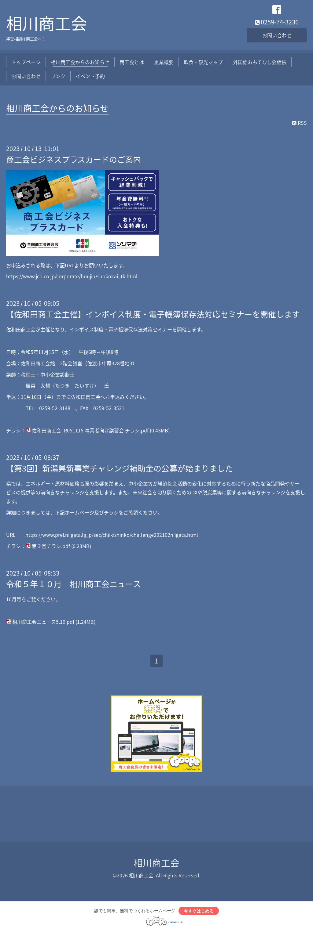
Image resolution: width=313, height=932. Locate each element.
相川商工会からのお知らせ (80, 62)
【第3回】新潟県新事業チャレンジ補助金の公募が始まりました (119, 468)
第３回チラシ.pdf (51, 546)
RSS (299, 122)
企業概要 (164, 62)
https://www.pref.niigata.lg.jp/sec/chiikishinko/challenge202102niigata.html (111, 534)
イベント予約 (90, 76)
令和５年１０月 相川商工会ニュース (73, 584)
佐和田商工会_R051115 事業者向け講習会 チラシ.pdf (90, 430)
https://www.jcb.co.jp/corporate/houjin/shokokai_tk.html (72, 276)
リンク (58, 76)
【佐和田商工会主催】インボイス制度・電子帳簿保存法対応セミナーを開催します (153, 314)
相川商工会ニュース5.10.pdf (43, 621)
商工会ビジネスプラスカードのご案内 (73, 159)
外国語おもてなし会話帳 (259, 62)
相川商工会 (46, 23)
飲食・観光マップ (203, 62)
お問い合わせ (277, 35)
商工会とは (132, 62)
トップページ (26, 62)
